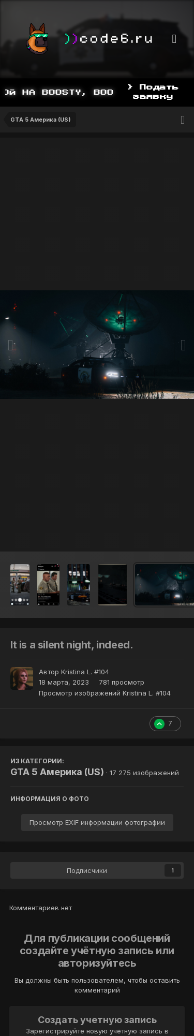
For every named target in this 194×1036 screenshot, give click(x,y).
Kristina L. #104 (85, 672)
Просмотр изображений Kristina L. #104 (105, 693)
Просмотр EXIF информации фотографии (97, 822)
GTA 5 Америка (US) (57, 771)
